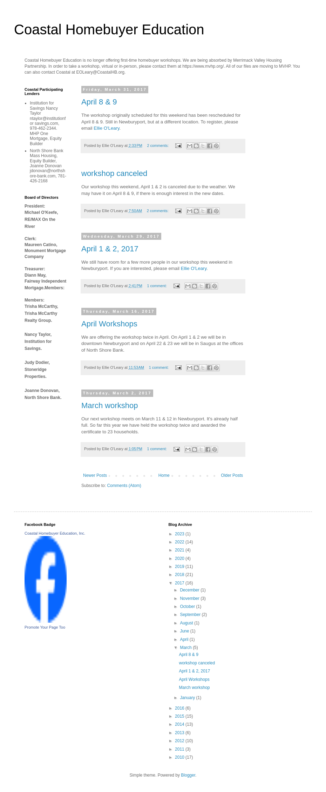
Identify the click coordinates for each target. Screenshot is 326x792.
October (188, 606)
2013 (180, 732)
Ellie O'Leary (106, 128)
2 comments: (158, 145)
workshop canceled (114, 173)
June (185, 631)
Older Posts (232, 475)
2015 (180, 716)
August (187, 623)
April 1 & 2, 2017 (109, 248)
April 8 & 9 (99, 101)
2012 (180, 740)
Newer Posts (95, 475)
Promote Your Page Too (45, 627)
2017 (180, 583)
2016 (180, 708)
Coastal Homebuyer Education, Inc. (55, 533)
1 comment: (157, 286)
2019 (180, 566)
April (184, 639)
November (190, 598)
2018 (180, 574)
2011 (180, 749)
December (190, 590)
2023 (180, 534)
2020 (180, 558)
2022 (180, 542)
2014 (180, 724)
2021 (180, 550)
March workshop (109, 405)
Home (164, 475)
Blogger (188, 775)
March (186, 647)
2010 (180, 757)
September (191, 614)
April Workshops (109, 323)
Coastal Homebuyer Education (109, 29)
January (188, 697)
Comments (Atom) (124, 485)
